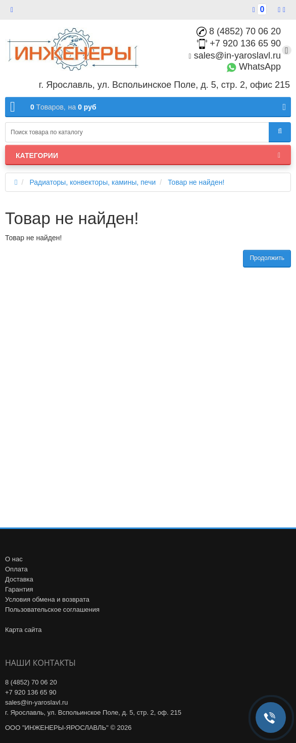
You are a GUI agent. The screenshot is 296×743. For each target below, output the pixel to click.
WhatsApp (253, 67)
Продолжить (267, 257)
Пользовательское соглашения (52, 609)
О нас (14, 559)
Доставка (19, 579)
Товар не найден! (196, 182)
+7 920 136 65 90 (239, 43)
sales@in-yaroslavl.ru (235, 55)
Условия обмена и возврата (47, 599)
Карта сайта (23, 629)
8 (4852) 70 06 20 (238, 31)
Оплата (16, 569)
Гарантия (19, 589)
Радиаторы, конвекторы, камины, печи (92, 182)
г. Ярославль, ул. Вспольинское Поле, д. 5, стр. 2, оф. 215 (93, 712)
